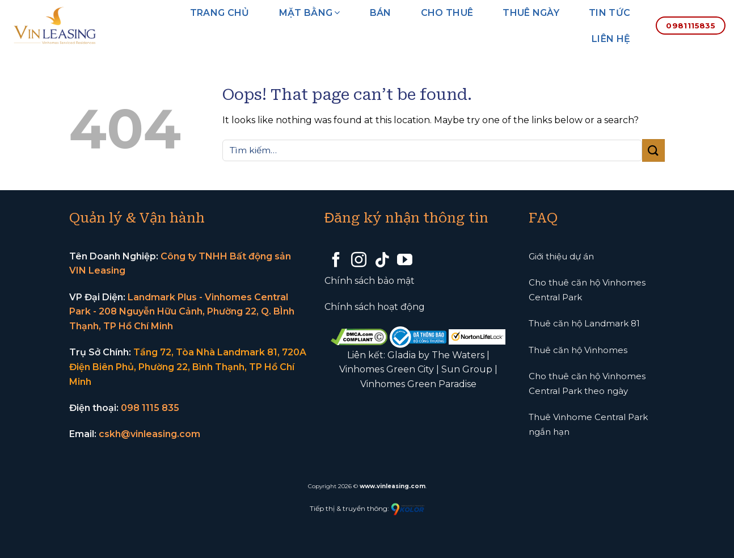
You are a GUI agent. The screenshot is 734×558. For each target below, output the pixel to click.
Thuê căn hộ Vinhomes (578, 350)
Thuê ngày (531, 12)
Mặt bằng (309, 12)
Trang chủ (220, 12)
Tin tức (609, 12)
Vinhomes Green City (386, 369)
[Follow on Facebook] (336, 261)
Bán (380, 12)
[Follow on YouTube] (404, 261)
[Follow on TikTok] (382, 261)
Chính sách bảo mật (369, 280)
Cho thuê (447, 12)
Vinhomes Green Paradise (418, 384)
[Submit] (653, 150)
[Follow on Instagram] (358, 261)
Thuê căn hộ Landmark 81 (584, 323)
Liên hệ (611, 38)
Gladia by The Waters (435, 355)
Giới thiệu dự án (561, 256)
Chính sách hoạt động (374, 306)
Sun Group (466, 369)
